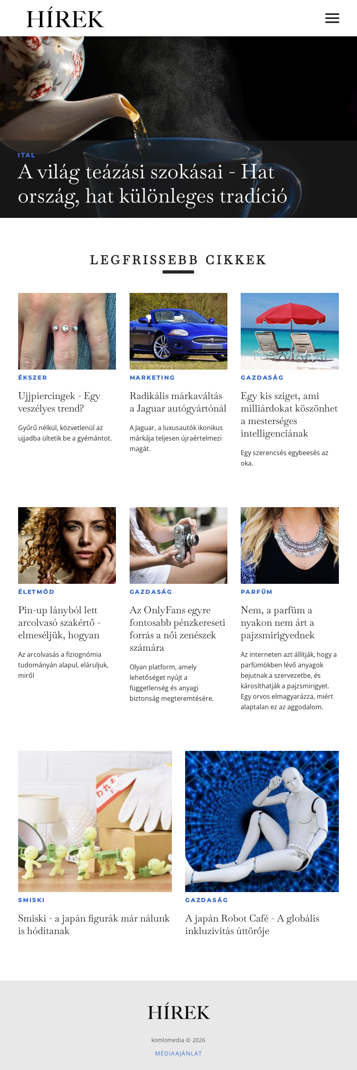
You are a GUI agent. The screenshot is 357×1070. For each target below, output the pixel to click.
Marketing (152, 377)
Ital (27, 155)
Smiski (31, 900)
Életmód (36, 592)
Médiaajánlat (178, 1053)
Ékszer (32, 377)
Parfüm (257, 592)
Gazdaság (262, 377)
